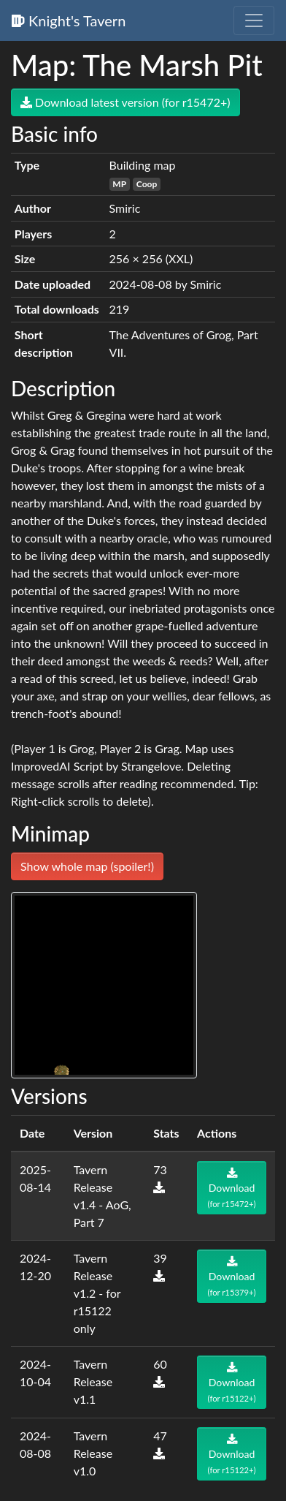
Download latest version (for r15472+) (125, 102)
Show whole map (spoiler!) (87, 866)
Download (232, 1188)
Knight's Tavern (68, 20)
